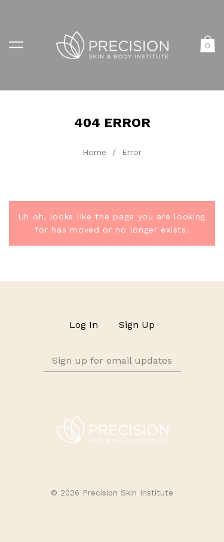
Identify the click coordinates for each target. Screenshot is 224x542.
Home (94, 152)
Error (132, 152)
